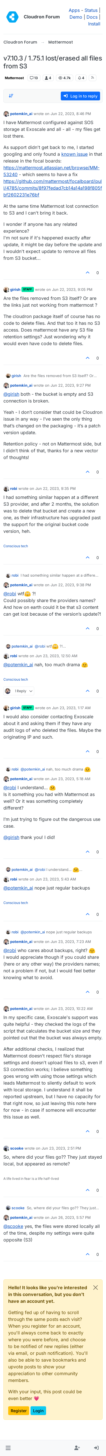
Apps (74, 10)
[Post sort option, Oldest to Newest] (11, 95)
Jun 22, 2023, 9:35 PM (55, 488)
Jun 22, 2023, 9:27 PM (71, 385)
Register (19, 1410)
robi (13, 488)
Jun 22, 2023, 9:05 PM (72, 289)
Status (91, 10)
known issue (74, 154)
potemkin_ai (21, 113)
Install (94, 24)
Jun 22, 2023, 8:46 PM (71, 113)
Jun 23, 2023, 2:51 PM (61, 1148)
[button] (8, 1448)
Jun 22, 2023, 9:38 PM (71, 585)
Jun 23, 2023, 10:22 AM (72, 1008)
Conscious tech (15, 546)
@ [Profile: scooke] (13, 1226)
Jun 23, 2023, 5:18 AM (70, 778)
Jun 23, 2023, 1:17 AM (71, 708)
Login (38, 1410)
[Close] (95, 1287)
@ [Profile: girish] (11, 394)
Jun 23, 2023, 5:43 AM (55, 879)
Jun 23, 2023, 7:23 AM (71, 941)
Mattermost (14, 78)
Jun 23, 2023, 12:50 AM (56, 656)
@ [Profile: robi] (9, 593)
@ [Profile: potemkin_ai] (18, 664)
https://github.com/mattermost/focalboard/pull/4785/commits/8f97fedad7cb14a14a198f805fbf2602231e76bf (52, 188)
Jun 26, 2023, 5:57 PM (71, 1217)
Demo (76, 17)
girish (15, 289)
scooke (16, 1148)
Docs (92, 17)
